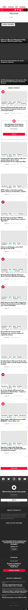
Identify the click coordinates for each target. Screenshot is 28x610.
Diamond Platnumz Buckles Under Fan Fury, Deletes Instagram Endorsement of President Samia (13, 109)
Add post (25, 10)
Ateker (14, 102)
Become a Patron (14, 570)
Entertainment (11, 103)
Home (10, 605)
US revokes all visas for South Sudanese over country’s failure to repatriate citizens (12, 333)
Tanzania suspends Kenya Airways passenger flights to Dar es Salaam (12, 585)
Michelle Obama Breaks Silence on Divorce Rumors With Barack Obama (13, 275)
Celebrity (19, 102)
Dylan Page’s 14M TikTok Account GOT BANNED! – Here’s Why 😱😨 (13, 420)
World (11, 105)
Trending (22, 6)
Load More (14, 468)
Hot (16, 6)
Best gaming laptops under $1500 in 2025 (14, 597)
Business (19, 243)
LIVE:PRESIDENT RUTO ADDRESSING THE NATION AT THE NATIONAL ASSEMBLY (14, 543)
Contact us (16, 605)
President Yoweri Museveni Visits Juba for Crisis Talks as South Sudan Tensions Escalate (14, 362)
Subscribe (14, 549)
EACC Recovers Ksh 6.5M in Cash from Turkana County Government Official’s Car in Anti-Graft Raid (13, 304)
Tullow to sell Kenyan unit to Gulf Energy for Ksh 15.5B (12, 247)
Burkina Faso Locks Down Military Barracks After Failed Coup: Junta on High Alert (13, 219)
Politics (7, 105)
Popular (11, 6)
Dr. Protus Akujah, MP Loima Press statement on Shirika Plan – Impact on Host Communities (13, 392)
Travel (7, 272)
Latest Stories (4, 102)
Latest (4, 6)
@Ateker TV (14, 546)
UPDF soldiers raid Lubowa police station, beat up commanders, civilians (13, 190)
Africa (10, 102)
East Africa (3, 103)
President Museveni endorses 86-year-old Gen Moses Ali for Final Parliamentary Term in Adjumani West (14, 160)
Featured (17, 103)
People (3, 105)
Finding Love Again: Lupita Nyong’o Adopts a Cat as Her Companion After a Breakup (14, 591)
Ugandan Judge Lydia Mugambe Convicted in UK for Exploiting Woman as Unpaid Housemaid (13, 449)
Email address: (14, 130)
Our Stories (23, 103)
